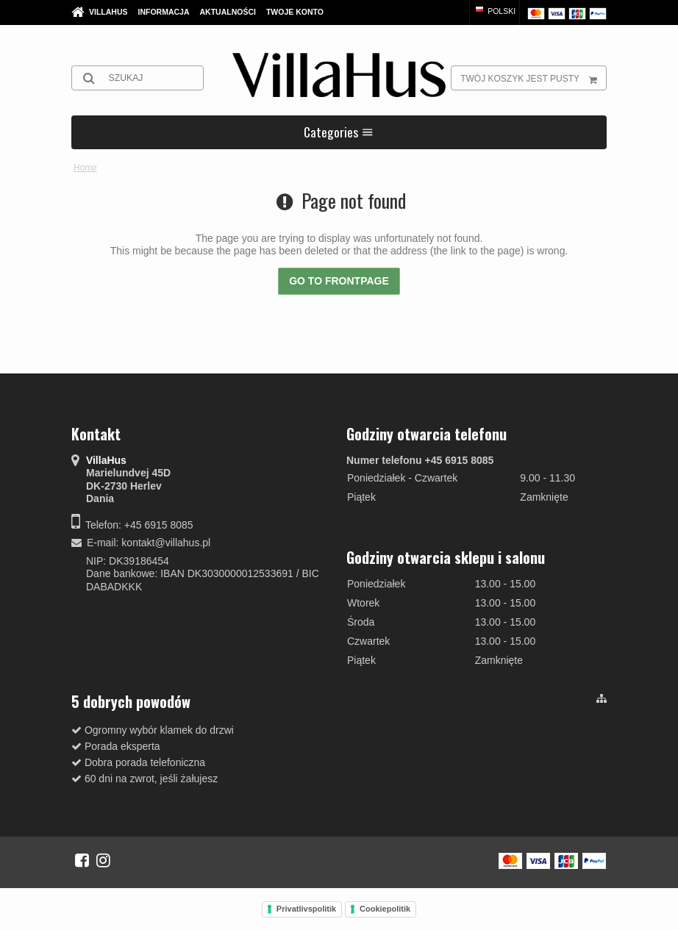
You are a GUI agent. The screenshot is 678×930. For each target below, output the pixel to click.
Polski (494, 11)
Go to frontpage (339, 281)
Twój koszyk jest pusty (533, 78)
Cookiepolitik (385, 908)
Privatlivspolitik (306, 908)
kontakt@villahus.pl (165, 542)
